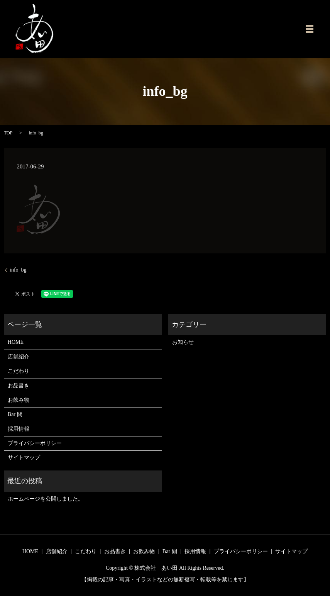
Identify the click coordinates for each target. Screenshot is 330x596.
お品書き (18, 386)
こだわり (18, 371)
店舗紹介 (18, 357)
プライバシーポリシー (35, 443)
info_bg (18, 270)
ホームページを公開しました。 (45, 499)
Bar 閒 (15, 414)
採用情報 (18, 429)
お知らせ (183, 342)
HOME (16, 342)
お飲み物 (18, 400)
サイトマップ (24, 457)
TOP (8, 133)
